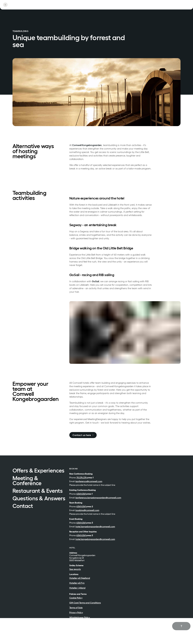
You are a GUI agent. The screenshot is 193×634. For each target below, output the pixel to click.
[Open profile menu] (160, 6)
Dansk (176, 629)
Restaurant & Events (37, 491)
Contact (22, 506)
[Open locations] (144, 7)
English (177, 625)
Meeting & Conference (27, 480)
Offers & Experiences (38, 471)
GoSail (95, 281)
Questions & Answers (38, 498)
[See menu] (175, 6)
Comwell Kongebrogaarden (87, 145)
